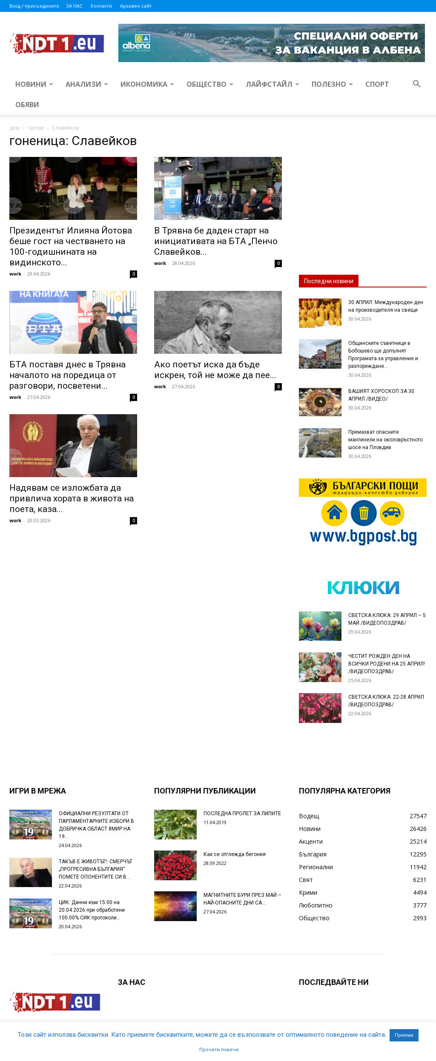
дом (14, 127)
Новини (34, 84)
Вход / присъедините (34, 6)
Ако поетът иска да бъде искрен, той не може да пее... (215, 369)
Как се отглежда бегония (235, 854)
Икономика (147, 84)
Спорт (377, 84)
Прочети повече (219, 1049)
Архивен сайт (136, 6)
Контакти (101, 6)
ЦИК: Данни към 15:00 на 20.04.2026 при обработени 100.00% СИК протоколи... (92, 910)
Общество (209, 84)
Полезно (332, 84)
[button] (416, 85)
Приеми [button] (404, 1035)
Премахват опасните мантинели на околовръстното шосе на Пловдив (385, 439)
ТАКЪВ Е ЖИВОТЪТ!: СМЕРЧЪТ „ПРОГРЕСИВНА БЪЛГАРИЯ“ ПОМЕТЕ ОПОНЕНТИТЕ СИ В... (95, 869)
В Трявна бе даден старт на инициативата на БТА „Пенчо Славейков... (216, 241)
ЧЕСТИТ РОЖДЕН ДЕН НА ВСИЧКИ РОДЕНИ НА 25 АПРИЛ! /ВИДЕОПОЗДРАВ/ (386, 663)
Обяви (27, 104)
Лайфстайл (272, 84)
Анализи (87, 84)
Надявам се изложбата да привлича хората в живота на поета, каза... (71, 498)
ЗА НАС (74, 6)
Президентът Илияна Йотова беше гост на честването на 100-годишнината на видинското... (70, 246)
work (15, 273)
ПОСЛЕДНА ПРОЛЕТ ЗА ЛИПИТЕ (242, 813)
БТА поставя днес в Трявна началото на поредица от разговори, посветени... (67, 375)
